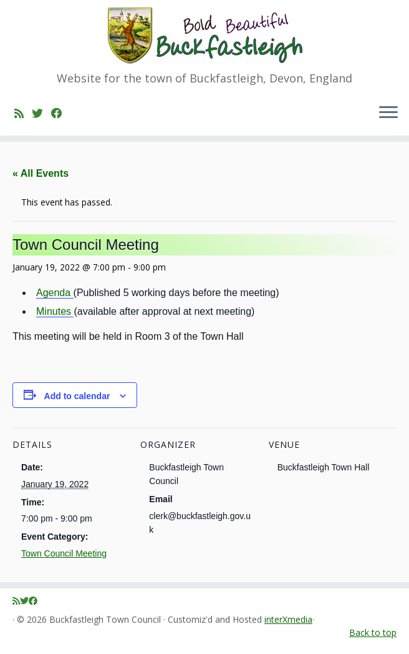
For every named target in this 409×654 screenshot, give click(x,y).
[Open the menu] (388, 113)
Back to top (373, 632)
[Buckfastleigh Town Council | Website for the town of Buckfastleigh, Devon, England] (204, 36)
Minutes (55, 311)
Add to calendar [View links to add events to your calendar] (77, 396)
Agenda (55, 292)
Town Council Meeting (64, 553)
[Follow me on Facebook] (60, 113)
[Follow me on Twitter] (41, 113)
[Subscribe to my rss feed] (23, 113)
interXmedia (288, 620)
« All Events (40, 173)
